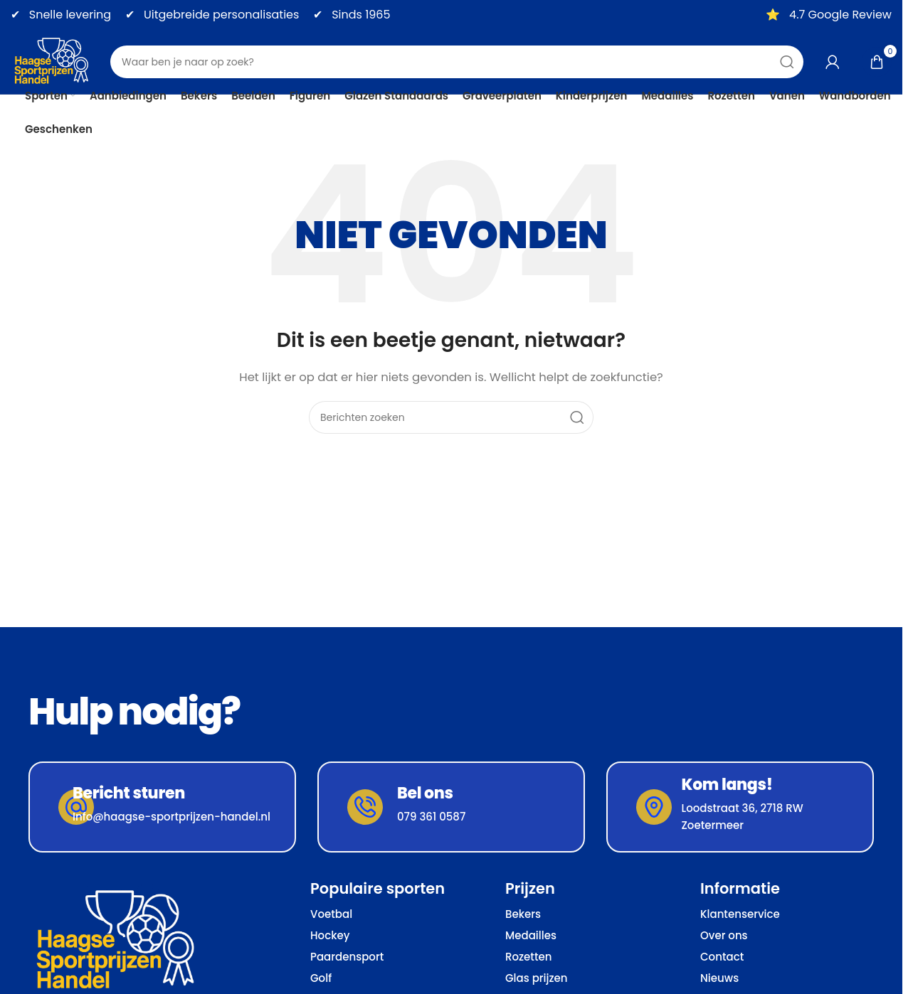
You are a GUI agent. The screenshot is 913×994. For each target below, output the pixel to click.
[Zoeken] (456, 62)
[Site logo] (53, 60)
